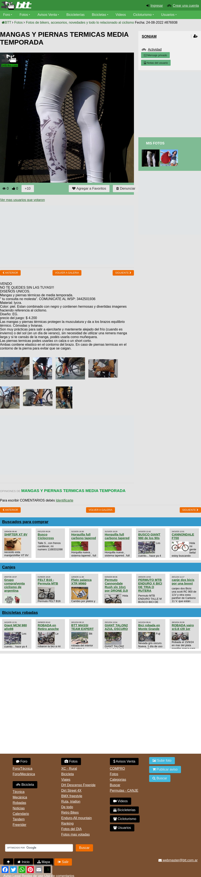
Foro (6, 14)
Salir (63, 862)
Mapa (43, 862)
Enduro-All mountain (76, 818)
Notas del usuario (156, 62)
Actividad (155, 49)
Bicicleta (25, 784)
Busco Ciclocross (46, 536)
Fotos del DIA (71, 829)
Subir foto (161, 760)
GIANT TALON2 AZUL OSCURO (116, 627)
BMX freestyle (71, 796)
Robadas (19, 803)
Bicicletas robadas (20, 612)
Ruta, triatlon (70, 801)
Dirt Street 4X (71, 790)
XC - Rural (69, 768)
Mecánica (20, 797)
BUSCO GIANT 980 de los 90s (149, 536)
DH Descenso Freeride (78, 785)
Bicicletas (99, 14)
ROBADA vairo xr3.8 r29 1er (183, 627)
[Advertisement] (77, 234)
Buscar (115, 785)
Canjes (8, 567)
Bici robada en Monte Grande (149, 627)
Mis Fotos (155, 143)
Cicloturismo (142, 14)
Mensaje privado (155, 55)
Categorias (118, 779)
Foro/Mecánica (24, 774)
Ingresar (157, 5)
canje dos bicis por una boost (183, 581)
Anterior (10, 272)
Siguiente (123, 272)
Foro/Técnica (22, 768)
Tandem (19, 819)
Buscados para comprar (25, 521)
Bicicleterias (124, 810)
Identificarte (64, 500)
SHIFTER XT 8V (15, 534)
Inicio (24, 862)
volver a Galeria (67, 272)
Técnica (18, 792)
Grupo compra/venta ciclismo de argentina (14, 585)
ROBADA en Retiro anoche (48, 627)
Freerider (19, 825)
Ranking (67, 823)
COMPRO (117, 768)
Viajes (65, 779)
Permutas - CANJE (124, 790)
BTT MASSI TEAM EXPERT (82, 627)
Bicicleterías (75, 14)
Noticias (19, 808)
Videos (121, 14)
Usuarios (167, 14)
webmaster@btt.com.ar (178, 860)
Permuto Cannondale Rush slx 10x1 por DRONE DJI (116, 585)
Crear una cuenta (186, 5)
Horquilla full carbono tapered (83, 536)
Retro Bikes (70, 812)
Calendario (21, 814)
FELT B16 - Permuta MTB (48, 581)
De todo (67, 807)
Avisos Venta (47, 14)
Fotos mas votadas (75, 834)
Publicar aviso (165, 769)
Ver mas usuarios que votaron (22, 200)
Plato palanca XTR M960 (81, 581)
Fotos (24, 14)
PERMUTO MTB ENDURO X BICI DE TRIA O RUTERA (150, 585)
